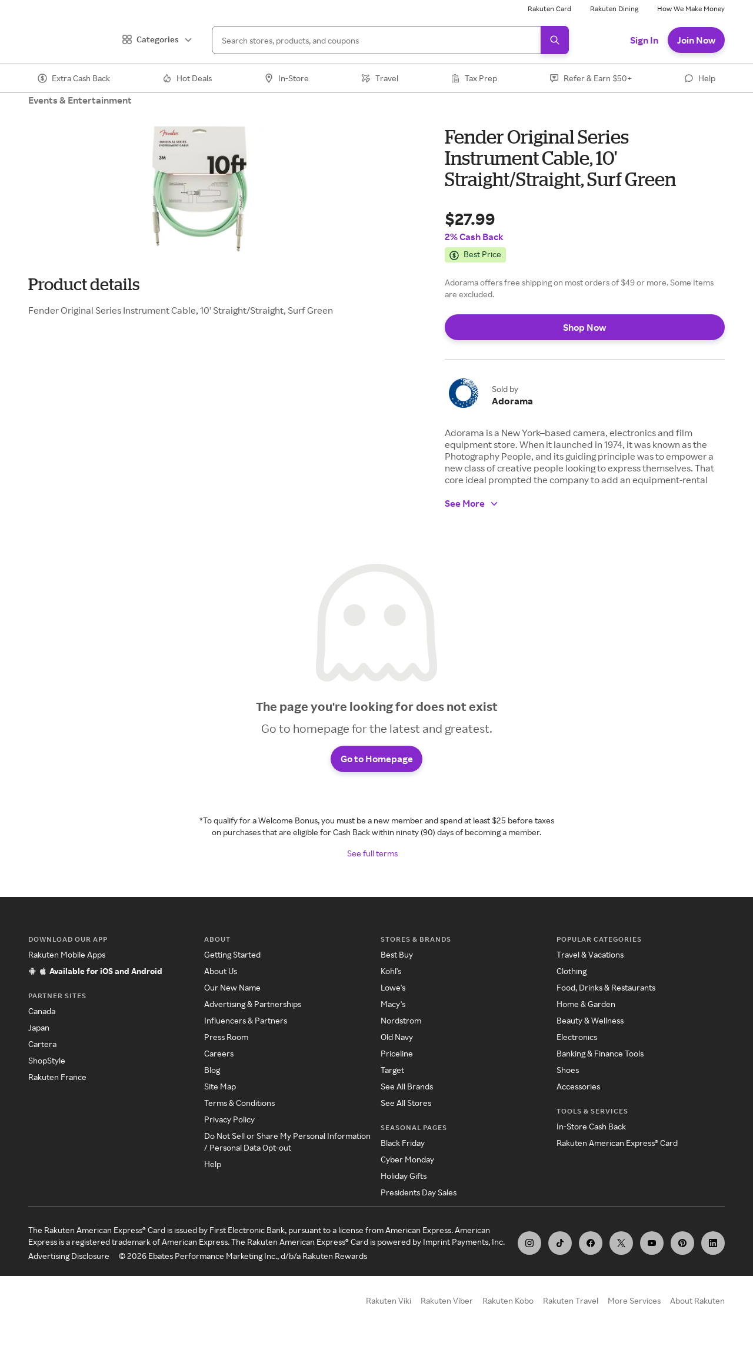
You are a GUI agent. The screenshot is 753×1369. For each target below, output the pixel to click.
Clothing (572, 986)
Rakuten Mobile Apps (66, 970)
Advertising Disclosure (68, 1271)
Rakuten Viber (447, 1316)
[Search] (390, 40)
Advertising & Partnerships (252, 1019)
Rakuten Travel (570, 1316)
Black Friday (403, 1158)
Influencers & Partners (245, 1036)
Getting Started (232, 970)
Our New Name (232, 1003)
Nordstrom (401, 1036)
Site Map (220, 1101)
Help (212, 1179)
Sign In (644, 40)
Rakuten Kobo (508, 1316)
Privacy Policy (229, 1134)
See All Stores (406, 1118)
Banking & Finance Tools (600, 1069)
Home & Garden (586, 1019)
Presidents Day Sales (419, 1207)
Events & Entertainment (80, 100)
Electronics (577, 1052)
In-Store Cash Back (591, 1142)
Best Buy (397, 970)
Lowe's (393, 1003)
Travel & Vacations (590, 970)
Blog (212, 1085)
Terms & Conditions (239, 1118)
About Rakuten (697, 1316)
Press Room (226, 1052)
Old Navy (397, 1052)
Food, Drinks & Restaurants (606, 1003)
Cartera (42, 1059)
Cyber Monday (407, 1174)
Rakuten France (57, 1092)
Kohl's (391, 986)
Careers (219, 1069)
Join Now (696, 40)
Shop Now (584, 327)
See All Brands (407, 1101)
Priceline (397, 1069)
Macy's (393, 1019)
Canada (41, 1026)
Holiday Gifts (404, 1191)
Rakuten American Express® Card (617, 1158)
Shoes (568, 1085)
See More (472, 503)
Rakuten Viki (388, 1316)
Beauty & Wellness (590, 1036)
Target (392, 1085)
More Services (634, 1316)
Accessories (578, 1101)
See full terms (372, 868)
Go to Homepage (376, 771)
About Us (220, 986)
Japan (38, 1043)
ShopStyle (46, 1076)
